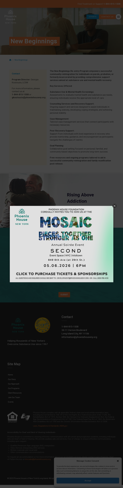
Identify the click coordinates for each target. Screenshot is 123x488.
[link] (11, 17)
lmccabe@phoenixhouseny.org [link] (38, 459)
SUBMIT (64, 294)
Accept (88, 480)
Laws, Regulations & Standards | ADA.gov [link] (50, 426)
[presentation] (44, 288)
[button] (118, 461)
